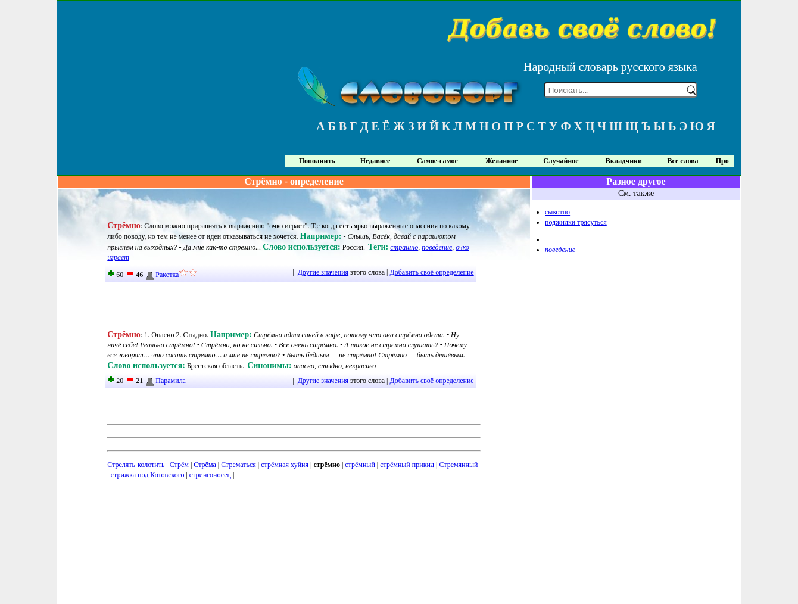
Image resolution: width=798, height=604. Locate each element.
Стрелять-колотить (135, 464)
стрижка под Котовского (148, 475)
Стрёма (205, 464)
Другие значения (323, 272)
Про (722, 161)
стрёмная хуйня (284, 464)
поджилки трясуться (576, 222)
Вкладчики (624, 161)
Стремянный (458, 464)
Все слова (683, 161)
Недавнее (375, 161)
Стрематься (238, 464)
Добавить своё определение (432, 272)
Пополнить (317, 161)
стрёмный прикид (407, 464)
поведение (437, 247)
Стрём (179, 464)
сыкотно (557, 212)
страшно (404, 247)
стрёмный (360, 464)
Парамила (165, 380)
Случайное (560, 161)
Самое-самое (437, 161)
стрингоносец (210, 475)
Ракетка (162, 274)
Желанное (501, 161)
